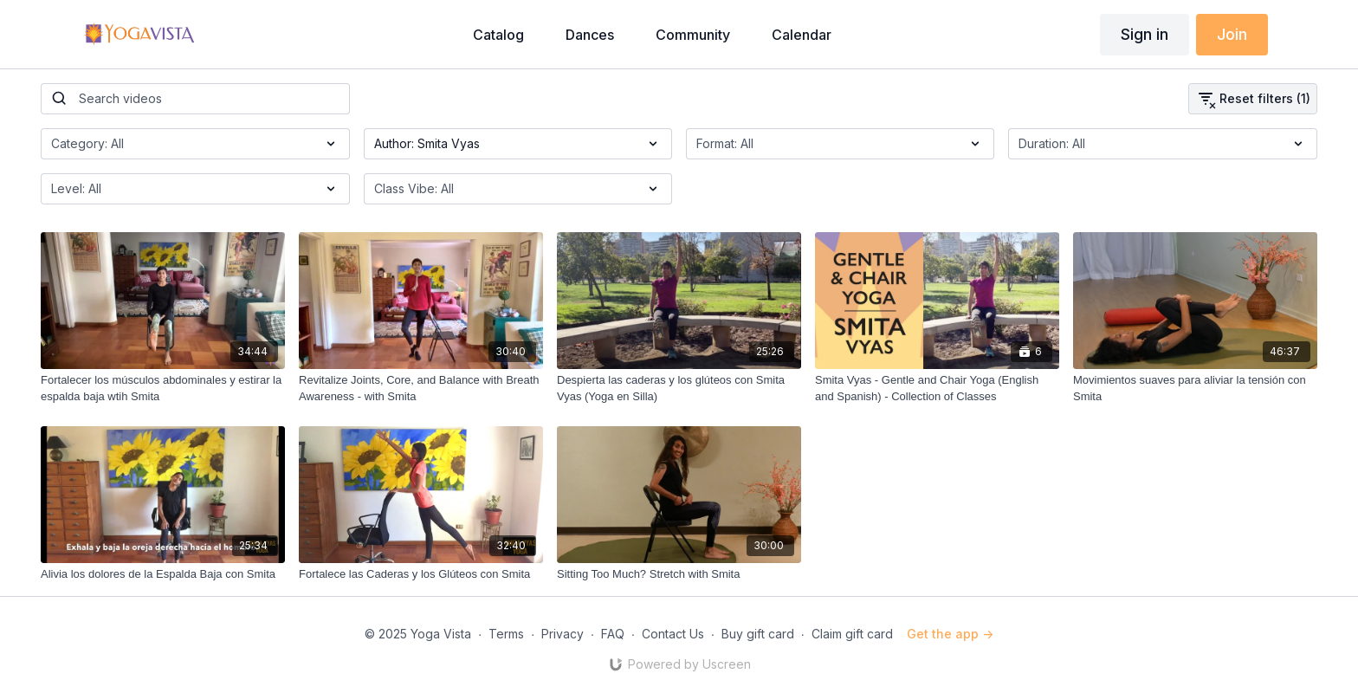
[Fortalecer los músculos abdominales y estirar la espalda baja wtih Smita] (163, 388)
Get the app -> (950, 633)
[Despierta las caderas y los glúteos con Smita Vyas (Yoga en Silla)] (679, 388)
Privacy (562, 633)
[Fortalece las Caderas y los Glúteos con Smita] (421, 574)
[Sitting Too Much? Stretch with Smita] (679, 574)
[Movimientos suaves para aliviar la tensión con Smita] (1195, 388)
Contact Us (673, 633)
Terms (506, 633)
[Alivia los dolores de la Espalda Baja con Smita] (163, 574)
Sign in (1144, 34)
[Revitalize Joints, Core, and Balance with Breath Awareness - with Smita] (421, 388)
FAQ (612, 633)
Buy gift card (757, 633)
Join (1232, 34)
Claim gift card (852, 633)
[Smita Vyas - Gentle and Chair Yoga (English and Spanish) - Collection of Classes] (937, 388)
